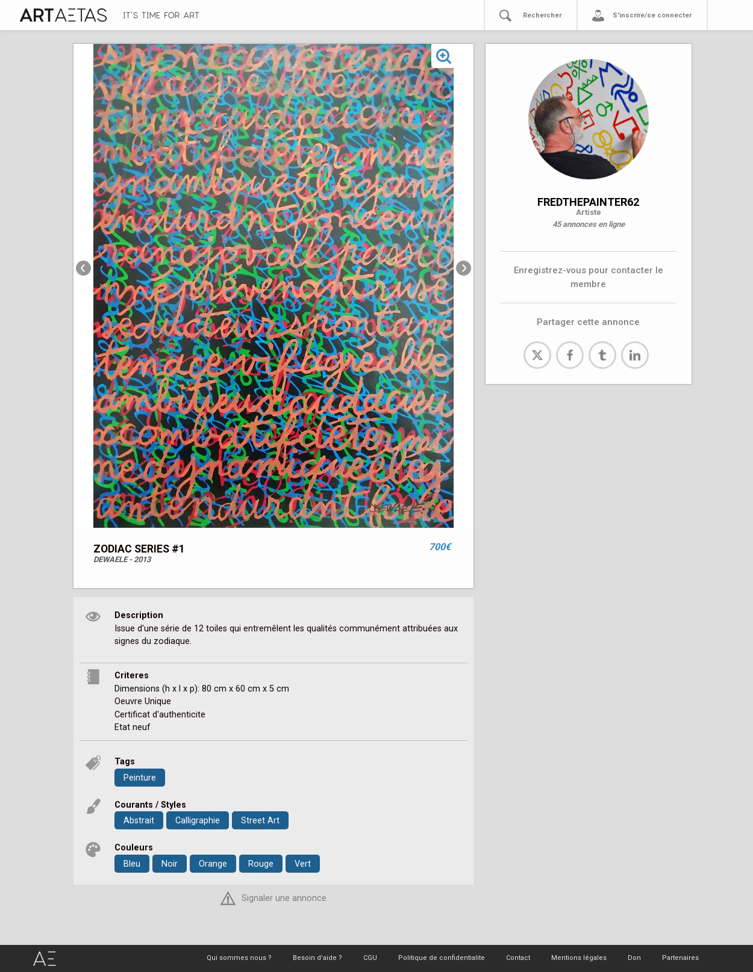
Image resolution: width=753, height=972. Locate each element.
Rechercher (542, 15)
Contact (518, 958)
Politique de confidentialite (441, 958)
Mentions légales (579, 958)
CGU (370, 958)
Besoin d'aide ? (317, 958)
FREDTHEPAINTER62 (588, 201)
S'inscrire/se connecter (652, 15)
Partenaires (680, 958)
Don (634, 958)
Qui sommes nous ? (239, 958)
